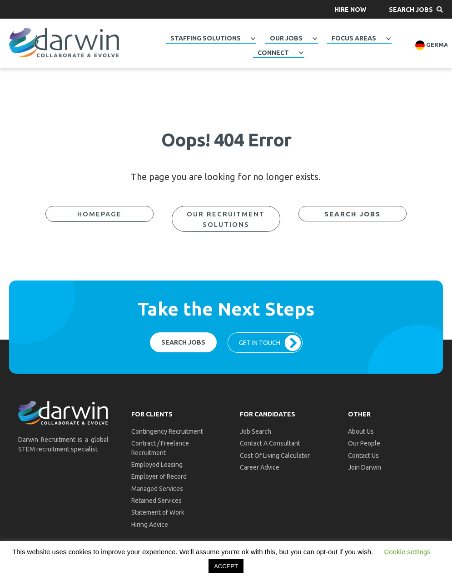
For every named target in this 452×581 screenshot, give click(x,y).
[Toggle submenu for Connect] (301, 53)
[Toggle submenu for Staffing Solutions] (253, 38)
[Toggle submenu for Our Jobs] (315, 38)
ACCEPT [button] (226, 566)
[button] (350, 9)
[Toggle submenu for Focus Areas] (388, 38)
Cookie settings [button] (407, 552)
